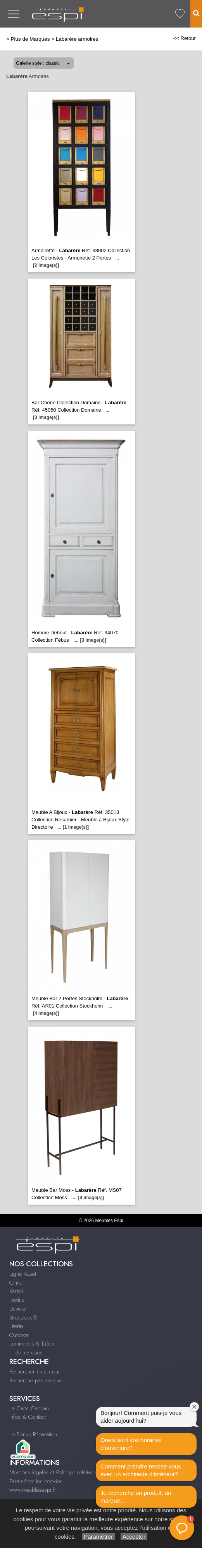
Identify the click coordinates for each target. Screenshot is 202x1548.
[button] (181, 1527)
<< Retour (184, 38)
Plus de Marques (30, 39)
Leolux (16, 1300)
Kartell (16, 1291)
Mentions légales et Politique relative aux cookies (66, 1472)
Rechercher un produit (34, 1371)
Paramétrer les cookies (35, 1481)
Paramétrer (98, 1536)
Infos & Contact (27, 1417)
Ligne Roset (22, 1273)
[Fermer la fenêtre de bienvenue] (194, 1406)
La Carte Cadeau (29, 1408)
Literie (16, 1326)
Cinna (15, 1282)
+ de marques (26, 1352)
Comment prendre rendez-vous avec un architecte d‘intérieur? (140, 1470)
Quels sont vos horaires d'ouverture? (131, 1444)
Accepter (134, 1536)
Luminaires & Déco (31, 1343)
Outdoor (19, 1335)
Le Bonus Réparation (33, 1434)
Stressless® (23, 1317)
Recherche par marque (35, 1380)
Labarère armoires (77, 39)
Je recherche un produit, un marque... (135, 1496)
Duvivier (18, 1308)
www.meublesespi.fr (32, 1490)
